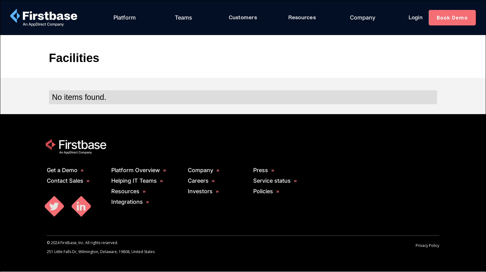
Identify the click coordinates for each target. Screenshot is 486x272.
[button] (124, 17)
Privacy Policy (427, 245)
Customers (243, 17)
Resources (302, 17)
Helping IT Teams (134, 180)
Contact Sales (65, 180)
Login (415, 17)
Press (260, 170)
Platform (124, 17)
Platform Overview (135, 170)
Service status (272, 180)
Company (362, 17)
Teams (183, 17)
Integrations (127, 201)
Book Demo (452, 17)
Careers (198, 180)
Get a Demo (62, 170)
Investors (200, 191)
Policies (263, 191)
